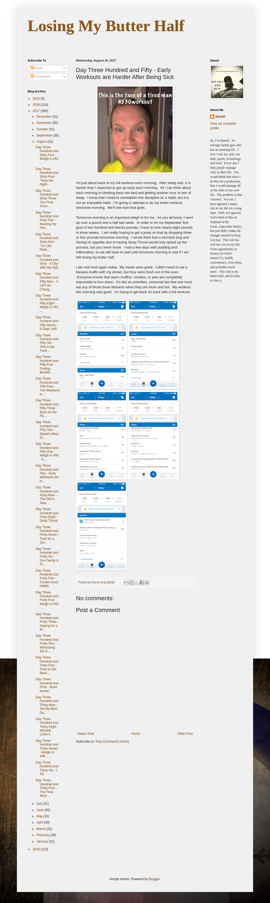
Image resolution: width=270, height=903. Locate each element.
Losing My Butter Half (106, 26)
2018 (37, 105)
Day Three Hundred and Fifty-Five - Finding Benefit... (47, 364)
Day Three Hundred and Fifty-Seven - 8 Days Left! (47, 323)
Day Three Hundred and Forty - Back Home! (47, 685)
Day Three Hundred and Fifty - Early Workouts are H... (47, 473)
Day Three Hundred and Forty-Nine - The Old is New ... (47, 495)
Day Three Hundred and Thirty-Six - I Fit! (47, 768)
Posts (37, 68)
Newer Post (85, 734)
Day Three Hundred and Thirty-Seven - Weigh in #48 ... (47, 748)
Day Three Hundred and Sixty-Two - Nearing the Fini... (47, 220)
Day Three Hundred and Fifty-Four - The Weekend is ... (48, 386)
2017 (37, 111)
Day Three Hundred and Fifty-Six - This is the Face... (47, 343)
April (40, 822)
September (45, 135)
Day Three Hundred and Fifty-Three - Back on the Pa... (47, 408)
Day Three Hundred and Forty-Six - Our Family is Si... (47, 556)
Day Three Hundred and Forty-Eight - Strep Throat (47, 515)
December (44, 116)
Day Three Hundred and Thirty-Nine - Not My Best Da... (47, 705)
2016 (37, 849)
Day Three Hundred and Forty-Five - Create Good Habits (47, 578)
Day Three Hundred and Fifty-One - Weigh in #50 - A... (47, 451)
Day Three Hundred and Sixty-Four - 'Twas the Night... (47, 176)
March (41, 829)
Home (136, 734)
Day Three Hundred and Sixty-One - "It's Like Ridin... (47, 242)
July (40, 803)
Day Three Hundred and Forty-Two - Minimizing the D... (47, 643)
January (43, 841)
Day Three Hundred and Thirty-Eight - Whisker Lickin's (47, 726)
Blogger (154, 879)
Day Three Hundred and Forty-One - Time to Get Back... (47, 665)
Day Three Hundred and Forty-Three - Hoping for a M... (47, 622)
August (42, 141)
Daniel (220, 116)
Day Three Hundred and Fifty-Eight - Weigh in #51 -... (47, 303)
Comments (40, 76)
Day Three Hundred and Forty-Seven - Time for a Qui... (47, 535)
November (44, 123)
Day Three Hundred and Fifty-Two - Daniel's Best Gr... (47, 430)
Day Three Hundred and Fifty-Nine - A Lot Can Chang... (47, 281)
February (43, 835)
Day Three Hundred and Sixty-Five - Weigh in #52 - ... (47, 155)
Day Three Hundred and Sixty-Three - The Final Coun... (47, 198)
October (43, 129)
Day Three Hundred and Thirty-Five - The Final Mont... (47, 788)
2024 (37, 98)
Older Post (185, 734)
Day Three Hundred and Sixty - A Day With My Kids (47, 261)
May (40, 816)
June (40, 810)
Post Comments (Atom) (112, 741)
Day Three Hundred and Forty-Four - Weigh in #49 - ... (47, 600)
